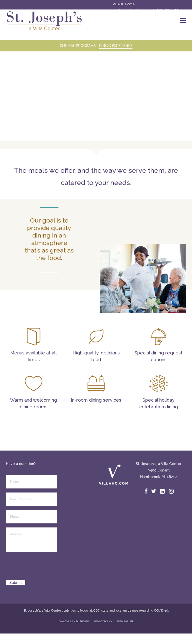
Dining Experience (115, 46)
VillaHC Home (124, 4)
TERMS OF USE (125, 621)
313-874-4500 (167, 10)
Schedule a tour (130, 10)
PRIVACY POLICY (103, 621)
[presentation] (44, 568)
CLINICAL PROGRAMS (78, 46)
